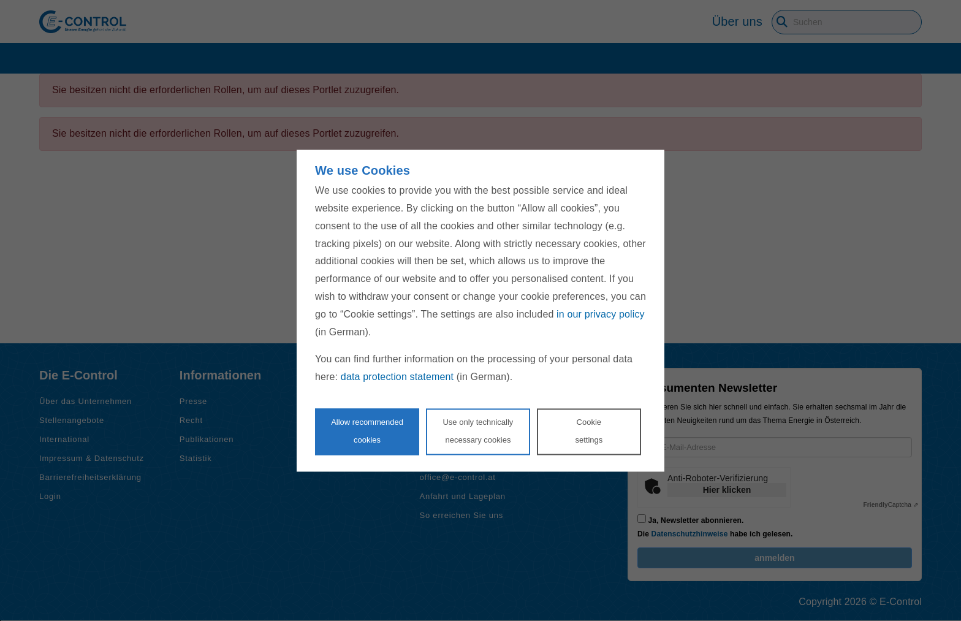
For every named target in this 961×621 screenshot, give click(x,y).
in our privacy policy (600, 314)
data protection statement (397, 377)
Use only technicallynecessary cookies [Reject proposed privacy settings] (478, 430)
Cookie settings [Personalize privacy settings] (588, 430)
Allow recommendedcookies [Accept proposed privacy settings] (367, 430)
